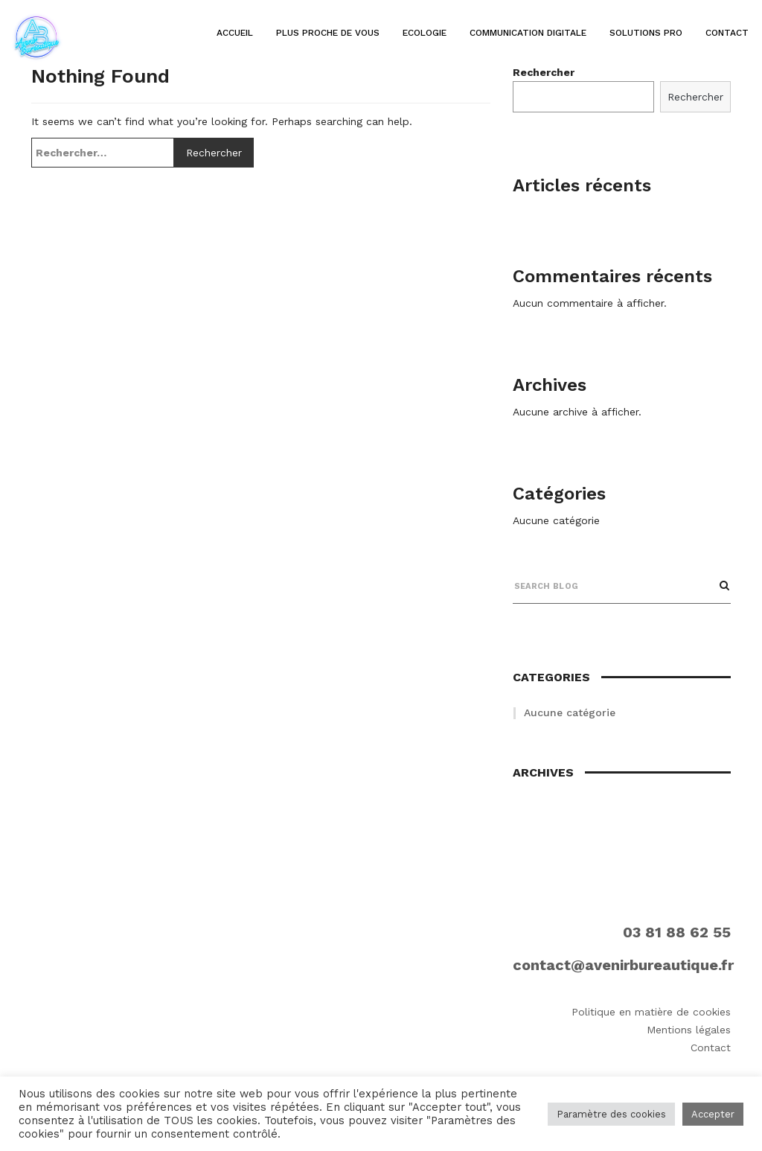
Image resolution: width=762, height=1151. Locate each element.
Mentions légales (689, 1030)
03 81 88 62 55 (677, 932)
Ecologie (424, 33)
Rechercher (695, 97)
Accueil (235, 33)
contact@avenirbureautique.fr (623, 965)
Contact (727, 33)
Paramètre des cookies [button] (611, 1114)
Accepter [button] (712, 1114)
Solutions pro (645, 33)
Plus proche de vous (328, 33)
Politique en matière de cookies (651, 1012)
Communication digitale (528, 33)
